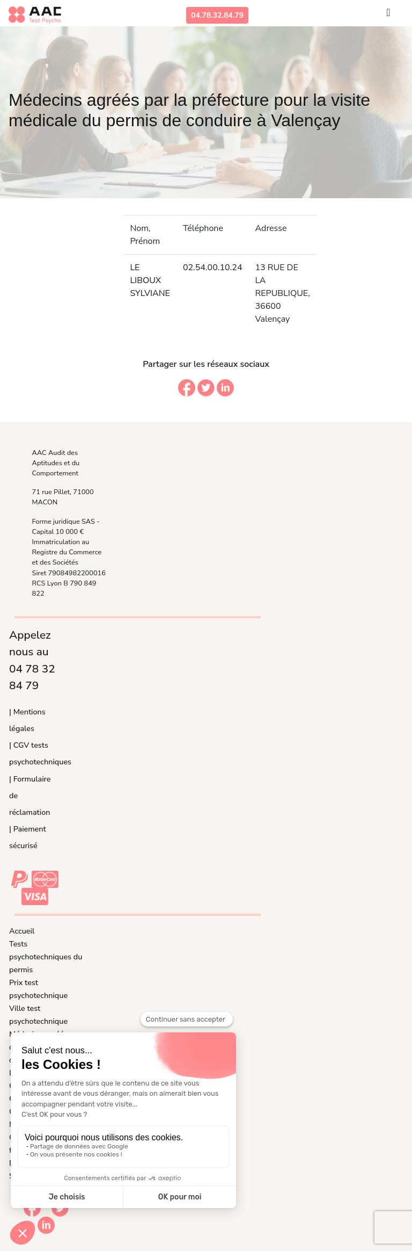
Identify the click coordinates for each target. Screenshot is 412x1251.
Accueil (21, 930)
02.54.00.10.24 (212, 267)
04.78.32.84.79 (217, 15)
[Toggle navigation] (388, 15)
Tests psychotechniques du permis (45, 956)
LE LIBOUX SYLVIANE (150, 280)
